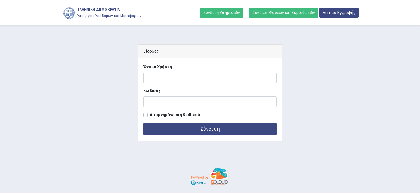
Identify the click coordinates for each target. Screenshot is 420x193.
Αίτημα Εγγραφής (339, 13)
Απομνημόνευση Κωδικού (175, 115)
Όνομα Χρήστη (157, 67)
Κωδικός (151, 91)
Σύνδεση (210, 129)
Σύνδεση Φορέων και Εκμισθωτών (284, 13)
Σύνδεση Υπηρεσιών (221, 13)
